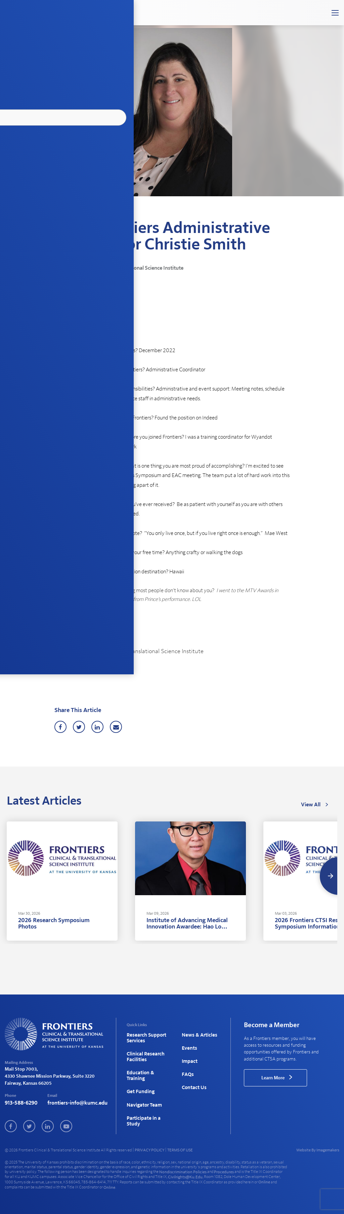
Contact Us (193, 1078)
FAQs (187, 1067)
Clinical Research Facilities (144, 1053)
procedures (224, 1170)
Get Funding (140, 1083)
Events (189, 1045)
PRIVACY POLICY (149, 1148)
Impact (189, 1056)
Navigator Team (143, 1093)
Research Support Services (145, 1037)
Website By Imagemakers (317, 1148)
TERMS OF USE (180, 1148)
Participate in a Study (142, 1107)
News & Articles (83, 214)
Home (59, 214)
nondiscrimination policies (183, 1170)
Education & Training (139, 1069)
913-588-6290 (21, 1103)
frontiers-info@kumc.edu (77, 1103)
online (264, 1180)
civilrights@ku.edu (185, 1175)
